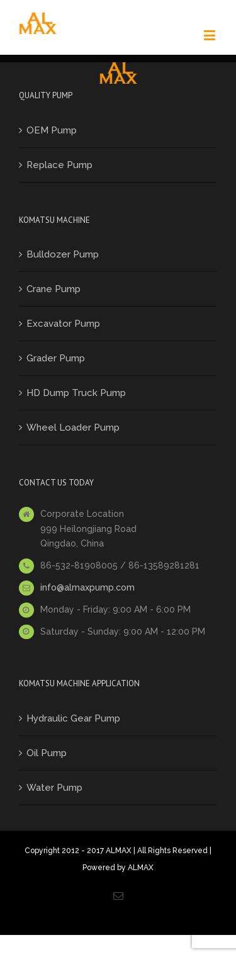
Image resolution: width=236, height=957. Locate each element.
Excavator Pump (63, 323)
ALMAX (141, 867)
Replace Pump (59, 165)
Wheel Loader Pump (73, 427)
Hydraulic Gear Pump (73, 718)
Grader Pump (55, 358)
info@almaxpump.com (87, 587)
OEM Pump (51, 130)
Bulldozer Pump (62, 254)
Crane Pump (53, 289)
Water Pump (54, 787)
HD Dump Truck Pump (76, 393)
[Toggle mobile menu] (210, 35)
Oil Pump (46, 753)
